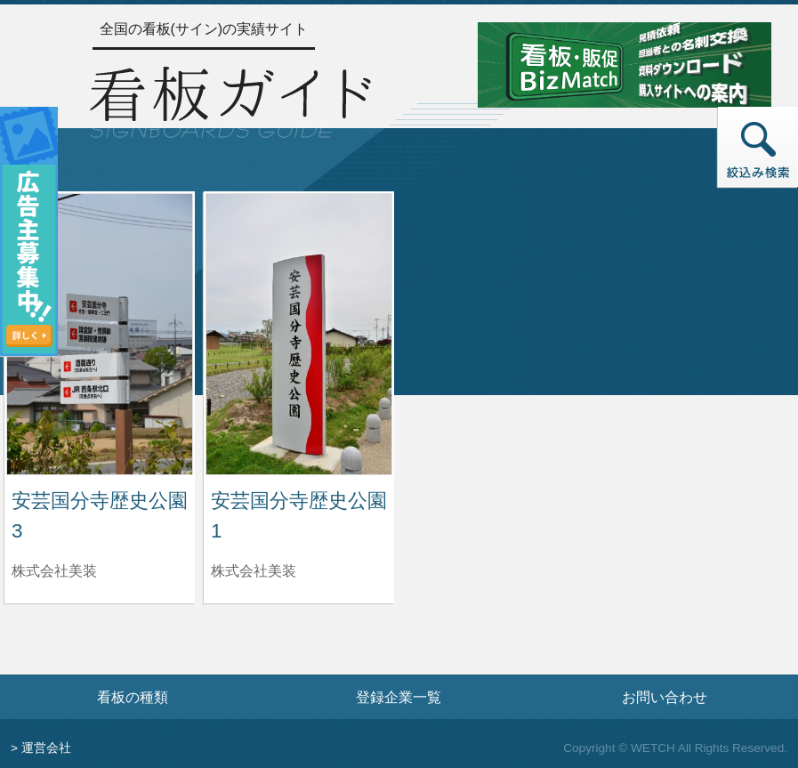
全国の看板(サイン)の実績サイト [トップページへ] (204, 28)
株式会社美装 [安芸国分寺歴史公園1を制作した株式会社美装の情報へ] (253, 570)
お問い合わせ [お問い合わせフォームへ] (664, 697)
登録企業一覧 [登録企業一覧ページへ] (398, 697)
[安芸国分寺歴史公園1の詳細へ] (298, 333)
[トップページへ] (230, 99)
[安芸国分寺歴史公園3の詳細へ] (99, 333)
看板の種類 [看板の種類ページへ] (132, 697)
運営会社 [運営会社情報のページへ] (46, 748)
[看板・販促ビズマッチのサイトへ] (624, 63)
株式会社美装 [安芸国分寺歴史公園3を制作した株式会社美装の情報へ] (54, 570)
